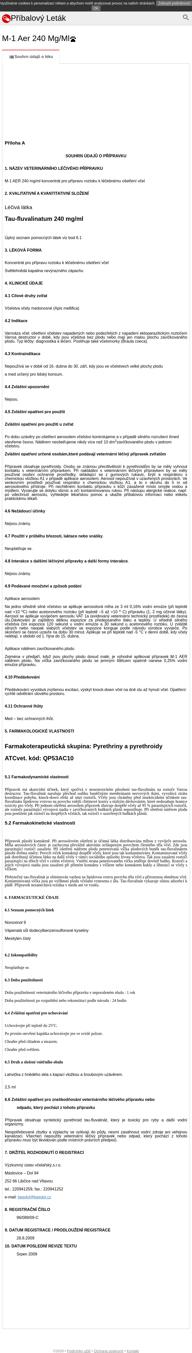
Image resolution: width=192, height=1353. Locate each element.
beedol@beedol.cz (34, 1197)
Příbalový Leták (34, 18)
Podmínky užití (78, 1351)
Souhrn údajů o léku (30, 57)
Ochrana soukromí (108, 1351)
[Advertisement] (96, 101)
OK (96, 8)
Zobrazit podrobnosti (174, 3)
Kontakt (133, 1351)
